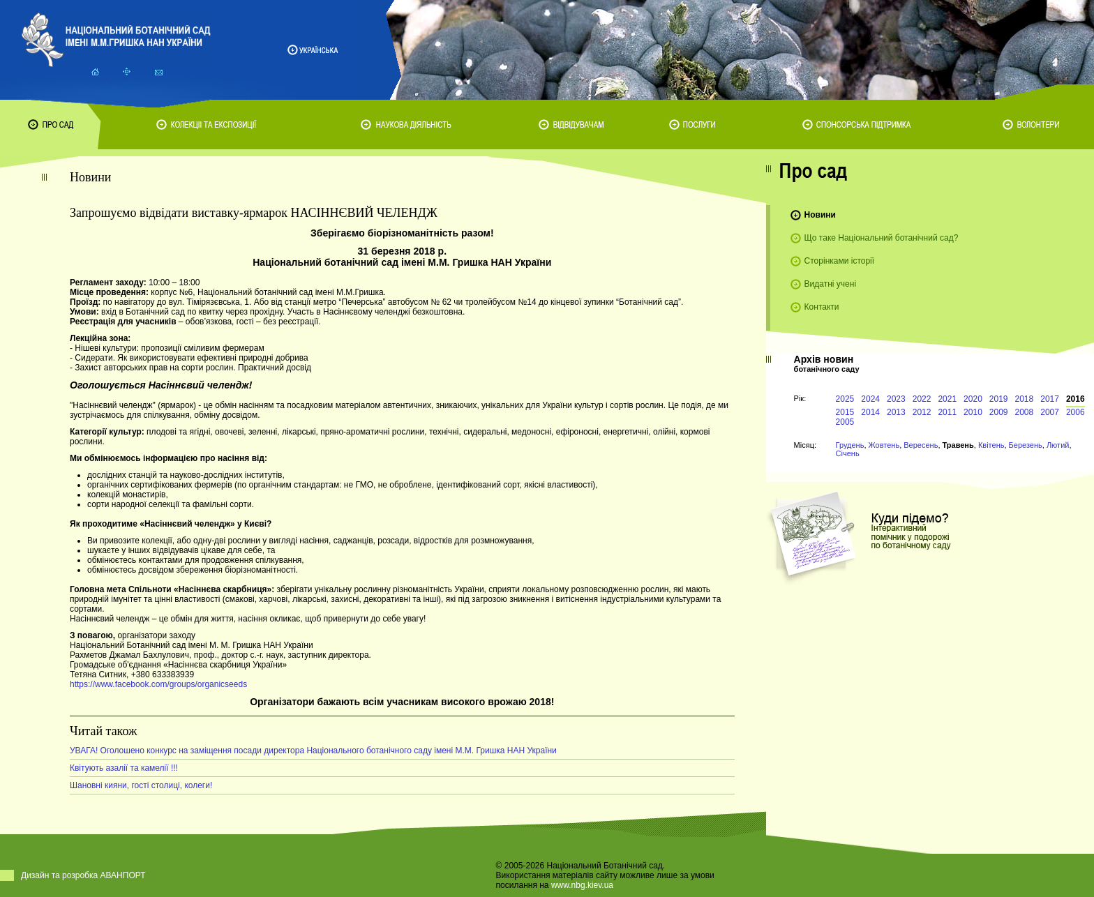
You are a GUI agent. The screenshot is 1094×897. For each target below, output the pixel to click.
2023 (896, 399)
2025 (845, 399)
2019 (998, 399)
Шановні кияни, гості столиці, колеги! (141, 785)
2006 (1075, 412)
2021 (947, 399)
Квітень (991, 445)
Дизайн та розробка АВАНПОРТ (83, 875)
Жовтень (884, 445)
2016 (1075, 399)
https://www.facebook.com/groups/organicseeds (158, 684)
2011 (947, 412)
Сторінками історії (839, 261)
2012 (922, 412)
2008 (1024, 412)
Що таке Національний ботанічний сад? (881, 238)
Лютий (1058, 445)
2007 (1049, 412)
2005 (845, 422)
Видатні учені (830, 284)
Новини (820, 215)
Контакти (821, 307)
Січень (848, 453)
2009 (998, 412)
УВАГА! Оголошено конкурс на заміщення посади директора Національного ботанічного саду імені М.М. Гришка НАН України (313, 750)
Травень (958, 445)
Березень (1025, 445)
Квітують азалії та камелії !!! (124, 768)
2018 (1024, 399)
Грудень (850, 445)
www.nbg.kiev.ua (582, 885)
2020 (973, 399)
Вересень (921, 445)
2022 (922, 399)
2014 (870, 412)
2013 (896, 412)
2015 (845, 412)
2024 (870, 399)
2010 (973, 412)
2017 (1049, 399)
